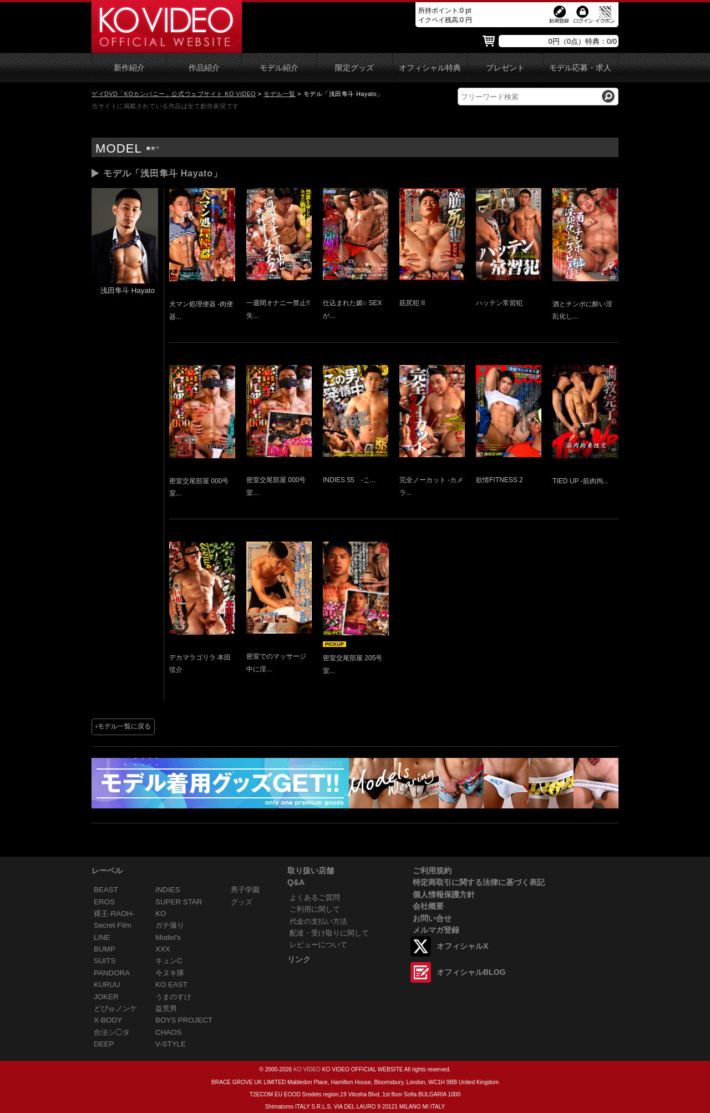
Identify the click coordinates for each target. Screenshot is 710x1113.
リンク (299, 959)
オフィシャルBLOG (471, 972)
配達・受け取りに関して (329, 933)
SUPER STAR (178, 902)
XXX (162, 949)
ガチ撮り (169, 925)
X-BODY (108, 1020)
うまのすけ (173, 997)
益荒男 (166, 1008)
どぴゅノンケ (115, 1008)
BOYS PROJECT (183, 1020)
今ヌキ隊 (169, 973)
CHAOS (168, 1032)
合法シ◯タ (112, 1032)
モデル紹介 (279, 68)
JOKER (106, 997)
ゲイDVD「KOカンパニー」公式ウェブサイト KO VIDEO (174, 93)
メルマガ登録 (436, 929)
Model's (168, 937)
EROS (104, 902)
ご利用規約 (432, 870)
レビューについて (318, 944)
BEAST (106, 890)
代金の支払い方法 (318, 921)
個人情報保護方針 (444, 894)
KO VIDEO (307, 1069)
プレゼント (505, 68)
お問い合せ (432, 918)
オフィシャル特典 (430, 68)
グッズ (241, 902)
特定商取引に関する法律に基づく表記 (479, 882)
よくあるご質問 (315, 897)
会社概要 (428, 906)
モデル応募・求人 (580, 68)
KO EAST (171, 984)
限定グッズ (354, 68)
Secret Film (112, 925)
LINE (102, 937)
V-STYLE (170, 1044)
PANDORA (112, 973)
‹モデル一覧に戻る (123, 726)
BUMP (104, 949)
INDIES (167, 890)
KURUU (107, 984)
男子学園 (245, 890)
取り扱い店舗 (310, 870)
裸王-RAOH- (114, 913)
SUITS (104, 961)
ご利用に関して (315, 909)
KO (160, 913)
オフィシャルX (462, 946)
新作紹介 (129, 68)
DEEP (104, 1044)
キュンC (168, 961)
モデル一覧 (279, 93)
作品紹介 (204, 68)
